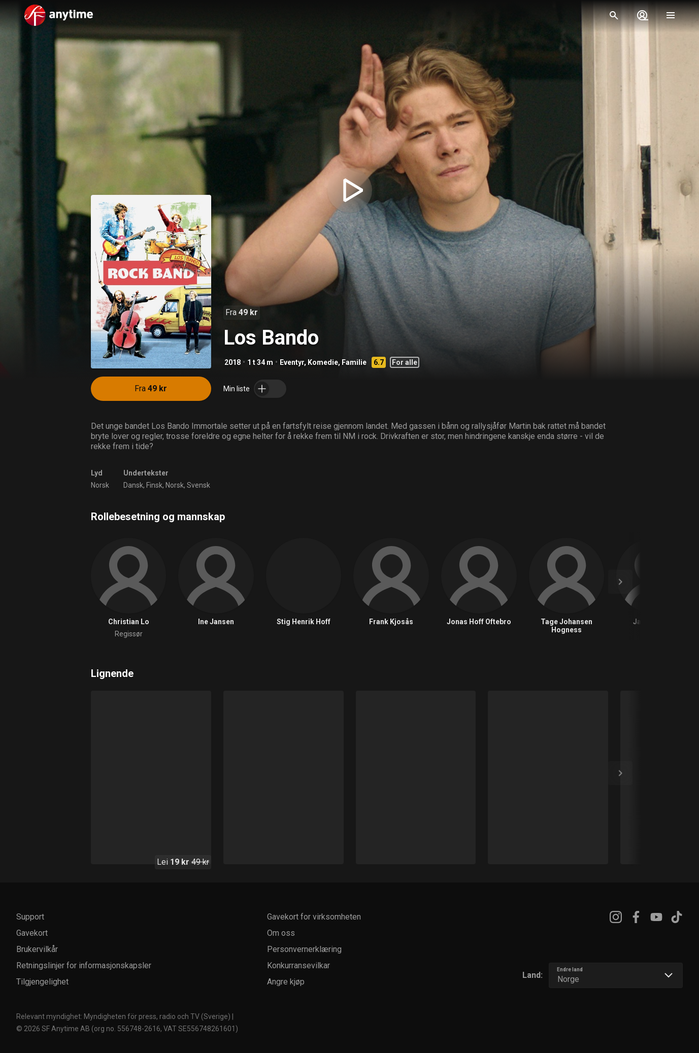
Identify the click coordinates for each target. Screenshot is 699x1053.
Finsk (154, 485)
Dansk (133, 485)
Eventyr (292, 362)
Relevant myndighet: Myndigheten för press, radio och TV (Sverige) (123, 1016)
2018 (232, 362)
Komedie (323, 362)
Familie (354, 362)
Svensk (198, 485)
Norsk (100, 485)
